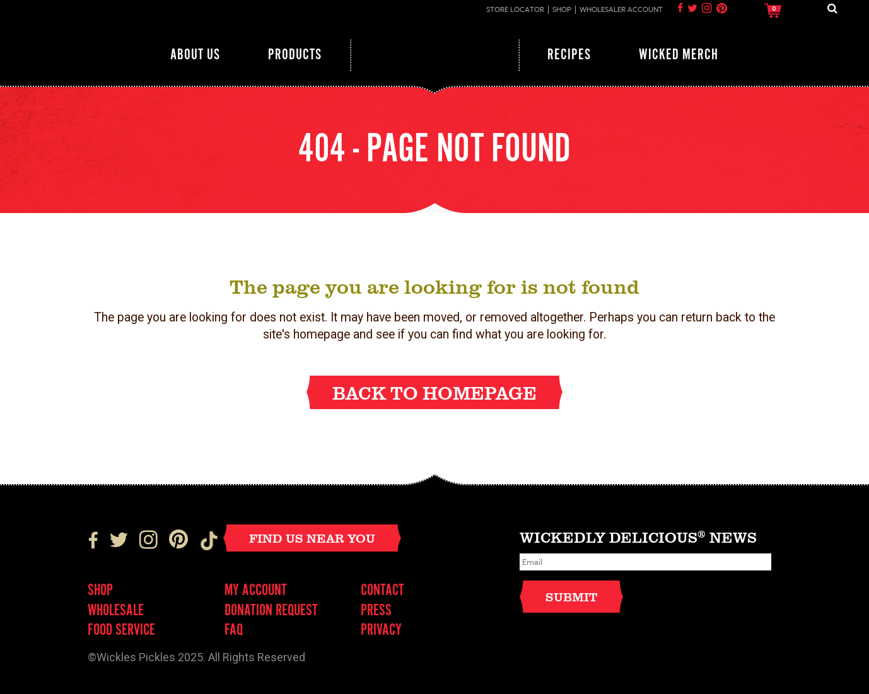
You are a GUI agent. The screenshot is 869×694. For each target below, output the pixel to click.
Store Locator (515, 10)
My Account (256, 591)
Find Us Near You (312, 538)
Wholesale (116, 611)
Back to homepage (434, 392)
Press (376, 611)
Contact (382, 591)
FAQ (234, 630)
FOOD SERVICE (121, 630)
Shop (561, 10)
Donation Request (271, 611)
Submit (571, 596)
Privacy (381, 630)
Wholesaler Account (621, 10)
